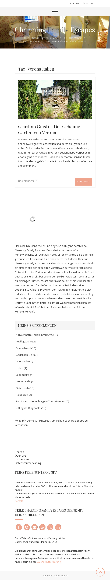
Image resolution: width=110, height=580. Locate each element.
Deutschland (23, 348)
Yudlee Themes (60, 575)
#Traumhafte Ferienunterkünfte (35, 334)
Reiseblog (22, 394)
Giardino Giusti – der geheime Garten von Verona (49, 130)
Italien (19, 368)
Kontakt (74, 3)
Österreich (22, 388)
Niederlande (23, 381)
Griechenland (23, 361)
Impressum (22, 459)
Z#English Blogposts (28, 408)
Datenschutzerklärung (28, 463)
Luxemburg (22, 374)
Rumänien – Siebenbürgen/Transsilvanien (40, 401)
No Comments (26, 181)
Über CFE (88, 3)
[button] (19, 527)
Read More (83, 181)
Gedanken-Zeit (25, 354)
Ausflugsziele (24, 341)
